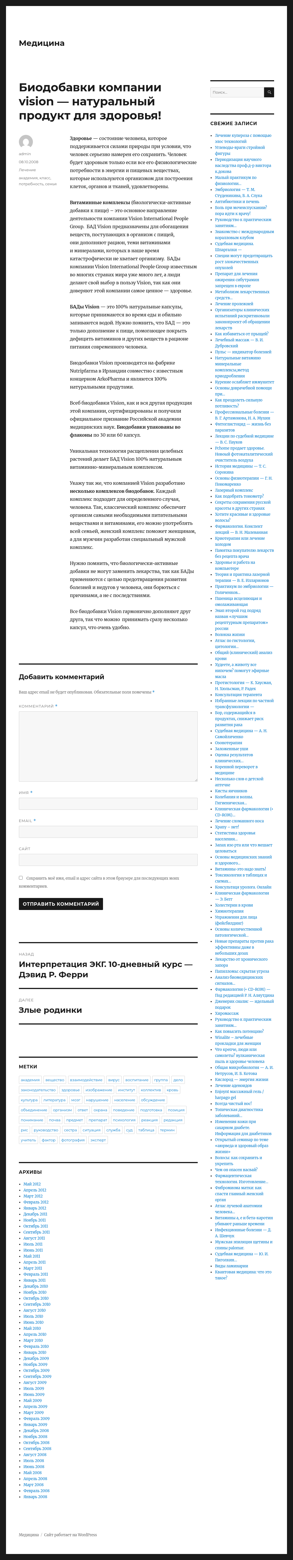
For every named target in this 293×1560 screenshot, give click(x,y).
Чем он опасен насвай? (236, 1169)
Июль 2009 (33, 1388)
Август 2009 (35, 1382)
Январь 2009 (35, 1424)
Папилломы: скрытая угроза (242, 971)
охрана (100, 1110)
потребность (31, 184)
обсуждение (153, 1100)
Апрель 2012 (34, 1190)
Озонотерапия (228, 742)
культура (29, 1100)
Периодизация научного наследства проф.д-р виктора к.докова (243, 165)
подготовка (151, 1110)
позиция (176, 1110)
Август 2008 (35, 1454)
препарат (98, 1120)
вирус (114, 1080)
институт (126, 1090)
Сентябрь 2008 (37, 1448)
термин (167, 1130)
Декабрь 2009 (36, 1358)
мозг (75, 1100)
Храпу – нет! (227, 827)
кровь (172, 1090)
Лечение (27, 170)
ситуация (92, 1130)
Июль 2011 (33, 1244)
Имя (26, 792)
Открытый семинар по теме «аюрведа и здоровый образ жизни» (241, 1145)
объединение (34, 1110)
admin (25, 153)
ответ (83, 1110)
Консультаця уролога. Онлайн (243, 887)
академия (28, 178)
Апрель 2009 (35, 1406)
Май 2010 (32, 1328)
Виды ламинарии (231, 1266)
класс (44, 178)
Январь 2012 (34, 1208)
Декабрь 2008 (36, 1430)
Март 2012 (33, 1196)
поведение (123, 1110)
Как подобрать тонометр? (239, 496)
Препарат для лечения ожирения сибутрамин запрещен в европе (237, 279)
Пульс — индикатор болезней (243, 352)
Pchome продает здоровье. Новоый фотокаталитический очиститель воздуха (244, 454)
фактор (49, 1140)
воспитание (137, 1080)
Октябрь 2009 (36, 1370)
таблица (146, 1130)
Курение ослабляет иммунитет (244, 382)
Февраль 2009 (36, 1418)
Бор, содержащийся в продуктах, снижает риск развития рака (239, 718)
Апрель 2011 (34, 1262)
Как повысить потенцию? (239, 1031)
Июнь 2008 (33, 1466)
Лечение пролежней (234, 304)
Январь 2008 (35, 1496)
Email (27, 820)
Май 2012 (32, 1184)
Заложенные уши (231, 748)
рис (24, 1130)
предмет (74, 1120)
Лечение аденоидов (233, 1085)
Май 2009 (32, 1400)
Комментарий (38, 706)
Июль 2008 (33, 1460)
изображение (99, 1090)
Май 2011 (31, 1256)
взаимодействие (86, 1080)
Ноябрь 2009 (35, 1364)
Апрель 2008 (35, 1478)
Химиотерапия (229, 911)
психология (124, 1120)
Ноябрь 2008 (35, 1436)
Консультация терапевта (238, 694)
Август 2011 (34, 1238)
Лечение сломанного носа (239, 821)
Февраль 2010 (36, 1346)
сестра (70, 1130)
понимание (32, 1120)
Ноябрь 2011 (34, 1220)
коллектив (151, 1090)
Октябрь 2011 (35, 1226)
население (124, 1100)
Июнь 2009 (33, 1394)
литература (54, 1100)
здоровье (71, 1090)
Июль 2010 (33, 1316)
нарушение (97, 1100)
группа (161, 1080)
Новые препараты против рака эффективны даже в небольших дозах (244, 947)
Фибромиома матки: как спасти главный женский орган (239, 1193)
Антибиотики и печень (237, 201)
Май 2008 (32, 1472)
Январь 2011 (34, 1280)
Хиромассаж (227, 1013)
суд (129, 1130)
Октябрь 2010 (36, 1298)
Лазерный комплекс (234, 490)
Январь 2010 (34, 1352)
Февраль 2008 (36, 1490)
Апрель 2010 (34, 1334)
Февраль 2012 (36, 1202)
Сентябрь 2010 (37, 1304)
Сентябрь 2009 (37, 1376)
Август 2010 (34, 1310)
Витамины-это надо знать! (240, 869)
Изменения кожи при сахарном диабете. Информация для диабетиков (243, 1127)
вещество (54, 1080)
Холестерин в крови (234, 905)
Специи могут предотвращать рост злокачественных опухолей (243, 261)
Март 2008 (33, 1484)
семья (51, 184)
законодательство (38, 1090)
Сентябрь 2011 (36, 1232)
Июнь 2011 (33, 1250)
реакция (149, 1120)
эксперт (98, 1140)
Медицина (42, 43)
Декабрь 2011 (35, 1214)
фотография (73, 1140)
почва (54, 1120)
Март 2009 (33, 1412)
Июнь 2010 (33, 1322)
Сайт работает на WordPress (70, 1535)
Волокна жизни (230, 634)
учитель (28, 1140)
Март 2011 (32, 1268)
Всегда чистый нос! (233, 1103)
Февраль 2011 (35, 1274)
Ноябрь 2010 (35, 1292)
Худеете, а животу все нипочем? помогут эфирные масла (242, 670)
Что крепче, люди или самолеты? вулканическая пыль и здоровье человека (240, 1055)
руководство (46, 1130)
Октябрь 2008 (36, 1442)
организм (62, 1110)
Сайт (25, 848)
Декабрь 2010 (35, 1286)
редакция (173, 1120)
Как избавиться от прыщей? (241, 334)
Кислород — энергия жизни (241, 1079)
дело (178, 1080)
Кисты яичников (231, 791)
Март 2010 (33, 1340)
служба (113, 1130)
